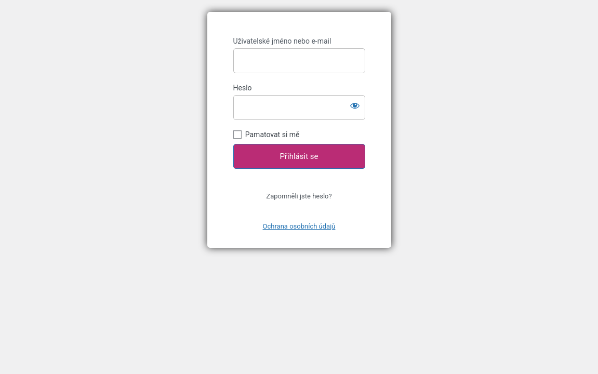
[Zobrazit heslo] (354, 105)
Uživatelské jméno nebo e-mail (282, 41)
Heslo (242, 88)
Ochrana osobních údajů (299, 226)
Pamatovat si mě (272, 134)
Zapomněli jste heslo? (298, 196)
